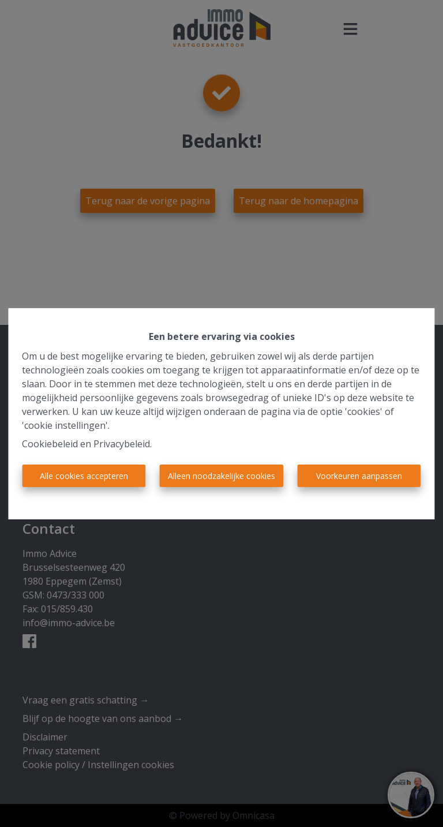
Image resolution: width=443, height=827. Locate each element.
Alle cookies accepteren (84, 475)
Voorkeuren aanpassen (359, 475)
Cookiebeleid (50, 443)
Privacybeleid (121, 443)
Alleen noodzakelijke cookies (221, 475)
